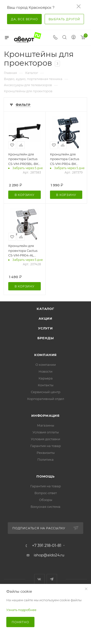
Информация (45, 416)
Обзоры (45, 500)
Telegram (52, 579)
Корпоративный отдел (45, 399)
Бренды (45, 338)
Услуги (45, 328)
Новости (45, 371)
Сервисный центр (45, 392)
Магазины (45, 425)
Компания (45, 355)
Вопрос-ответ (45, 493)
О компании (45, 365)
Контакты (45, 385)
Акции (45, 318)
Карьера (46, 378)
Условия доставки (45, 439)
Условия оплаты (46, 432)
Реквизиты (46, 453)
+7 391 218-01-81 (46, 546)
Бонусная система (45, 507)
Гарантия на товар (45, 446)
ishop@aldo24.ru (49, 555)
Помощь (45, 476)
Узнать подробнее (21, 610)
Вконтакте (39, 579)
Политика (45, 459)
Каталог (45, 309)
